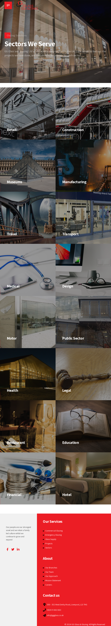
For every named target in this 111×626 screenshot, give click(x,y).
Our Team (49, 572)
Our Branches (51, 567)
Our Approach (51, 576)
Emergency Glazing (53, 535)
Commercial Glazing (54, 530)
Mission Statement (53, 580)
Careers (48, 584)
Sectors (48, 547)
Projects (48, 543)
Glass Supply (50, 539)
